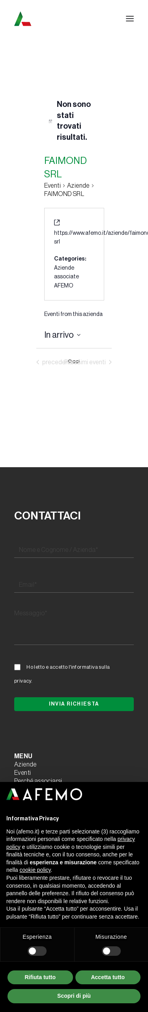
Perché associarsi (38, 781)
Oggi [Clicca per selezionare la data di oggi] (74, 361)
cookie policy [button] (35, 870)
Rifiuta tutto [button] (40, 977)
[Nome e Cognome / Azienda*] (74, 550)
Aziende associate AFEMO (66, 277)
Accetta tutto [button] (108, 977)
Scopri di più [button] (74, 996)
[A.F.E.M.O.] (63, 19)
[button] (130, 18)
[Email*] (74, 585)
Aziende (25, 764)
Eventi (52, 186)
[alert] (74, 121)
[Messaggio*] (74, 625)
